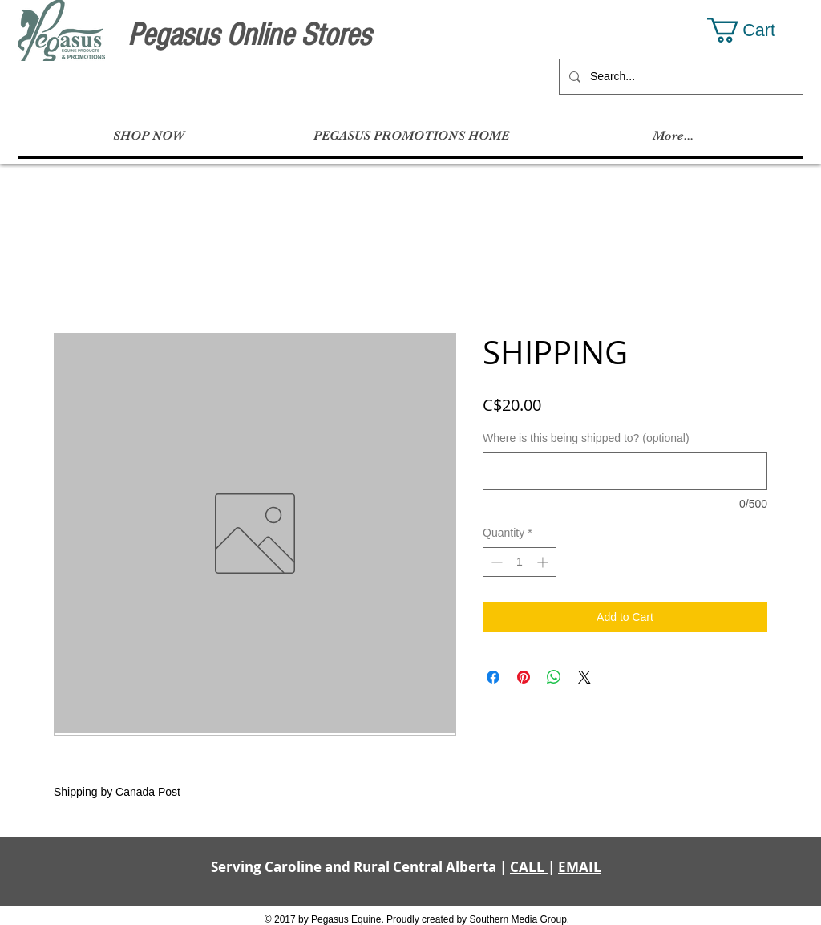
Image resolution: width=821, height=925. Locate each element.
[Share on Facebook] (493, 677)
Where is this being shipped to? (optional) (586, 438)
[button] (755, 30)
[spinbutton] (519, 562)
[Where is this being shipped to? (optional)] (624, 471)
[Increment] (544, 562)
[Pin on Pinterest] (523, 677)
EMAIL (579, 867)
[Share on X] (584, 677)
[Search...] (679, 76)
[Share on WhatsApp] (554, 677)
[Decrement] (495, 562)
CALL (529, 867)
